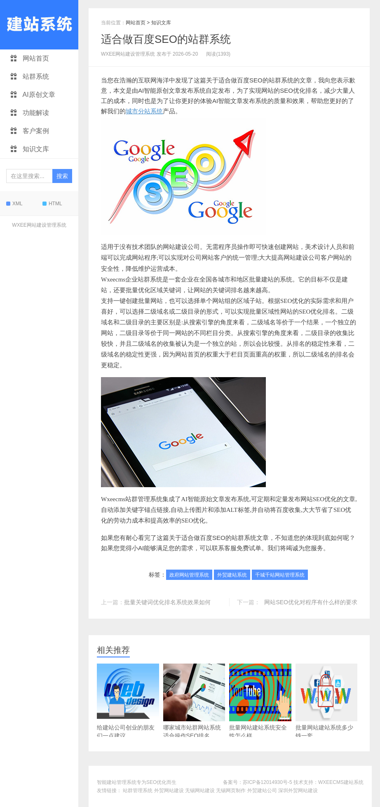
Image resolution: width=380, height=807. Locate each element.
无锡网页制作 (231, 790)
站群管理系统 (137, 790)
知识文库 (29, 148)
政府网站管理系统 (189, 575)
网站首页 (29, 58)
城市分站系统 (144, 111)
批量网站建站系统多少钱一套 (327, 701)
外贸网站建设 (169, 790)
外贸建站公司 (262, 790)
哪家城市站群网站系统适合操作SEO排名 (194, 701)
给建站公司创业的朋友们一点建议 (128, 701)
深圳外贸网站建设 (298, 790)
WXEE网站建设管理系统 (39, 225)
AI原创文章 (32, 94)
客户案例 (29, 130)
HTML (52, 203)
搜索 (62, 176)
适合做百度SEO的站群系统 (166, 39)
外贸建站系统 (232, 575)
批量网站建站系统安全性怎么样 (260, 701)
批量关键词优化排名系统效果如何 (167, 602)
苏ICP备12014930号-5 (267, 782)
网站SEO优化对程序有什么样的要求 (310, 602)
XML (14, 203)
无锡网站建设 (200, 790)
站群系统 (29, 76)
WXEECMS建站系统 (341, 782)
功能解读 (29, 112)
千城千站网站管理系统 (280, 575)
